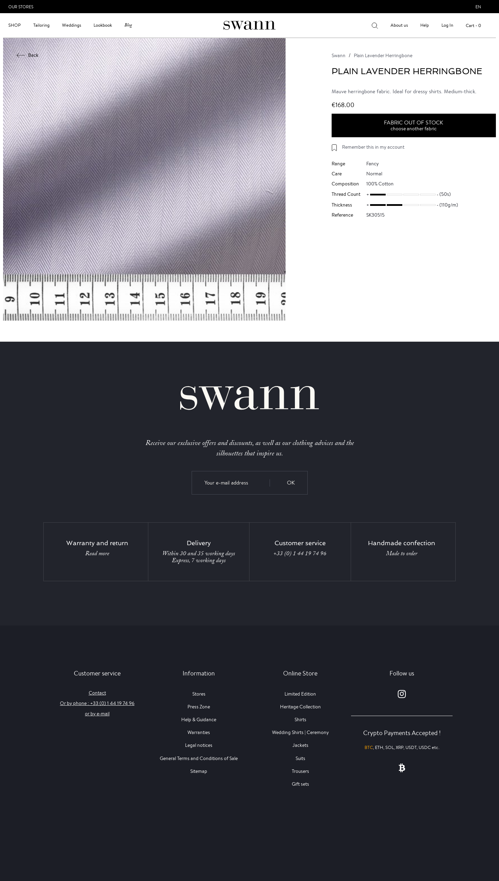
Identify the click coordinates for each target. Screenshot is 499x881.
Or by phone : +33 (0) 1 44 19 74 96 (97, 703)
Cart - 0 (473, 25)
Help (424, 25)
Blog (128, 25)
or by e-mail (97, 713)
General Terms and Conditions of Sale (199, 758)
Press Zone (198, 707)
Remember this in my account (373, 147)
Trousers (300, 771)
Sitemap (198, 771)
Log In (447, 25)
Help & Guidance (198, 719)
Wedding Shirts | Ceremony (300, 732)
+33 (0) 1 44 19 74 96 (299, 553)
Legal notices (198, 745)
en (478, 6)
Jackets (300, 745)
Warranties (198, 732)
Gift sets (300, 784)
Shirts (300, 719)
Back (27, 55)
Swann (338, 55)
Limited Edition (300, 694)
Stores (198, 694)
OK (291, 482)
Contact (97, 693)
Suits (300, 758)
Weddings (71, 25)
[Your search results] (374, 25)
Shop (14, 25)
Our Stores (20, 6)
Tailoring (41, 25)
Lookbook (103, 25)
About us (399, 25)
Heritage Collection (300, 707)
